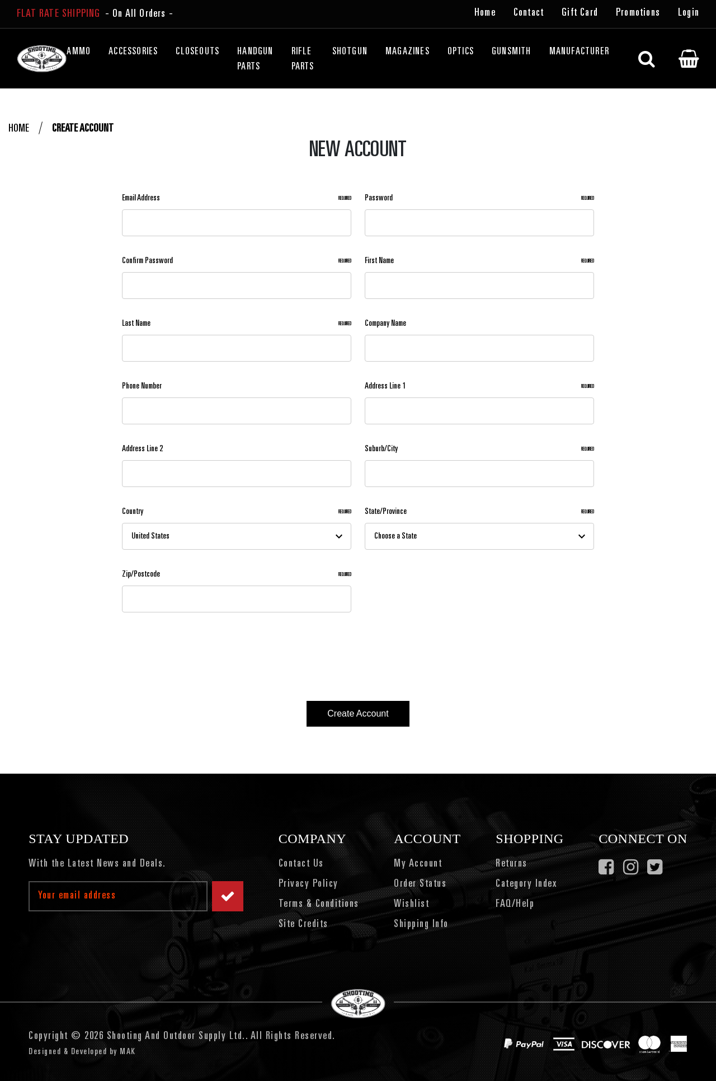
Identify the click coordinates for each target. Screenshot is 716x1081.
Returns (511, 864)
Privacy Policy (308, 884)
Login (688, 13)
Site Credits (303, 924)
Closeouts (197, 52)
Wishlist (411, 904)
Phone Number (142, 386)
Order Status (420, 884)
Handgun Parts (255, 59)
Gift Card (580, 13)
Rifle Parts (302, 59)
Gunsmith (511, 52)
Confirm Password (236, 261)
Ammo (79, 52)
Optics (460, 52)
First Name (479, 261)
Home (485, 13)
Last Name (236, 324)
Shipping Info (421, 924)
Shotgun (350, 52)
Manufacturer (579, 52)
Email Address (236, 198)
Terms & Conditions (319, 904)
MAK (128, 1051)
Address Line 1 (479, 386)
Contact (529, 13)
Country (236, 512)
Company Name (385, 323)
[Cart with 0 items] (689, 59)
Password (479, 198)
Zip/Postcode (236, 574)
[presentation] (203, 652)
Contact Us (301, 864)
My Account (418, 864)
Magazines (407, 52)
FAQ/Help (515, 904)
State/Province (479, 512)
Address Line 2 (142, 448)
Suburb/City (479, 449)
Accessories (133, 52)
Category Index (526, 884)
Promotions (638, 13)
